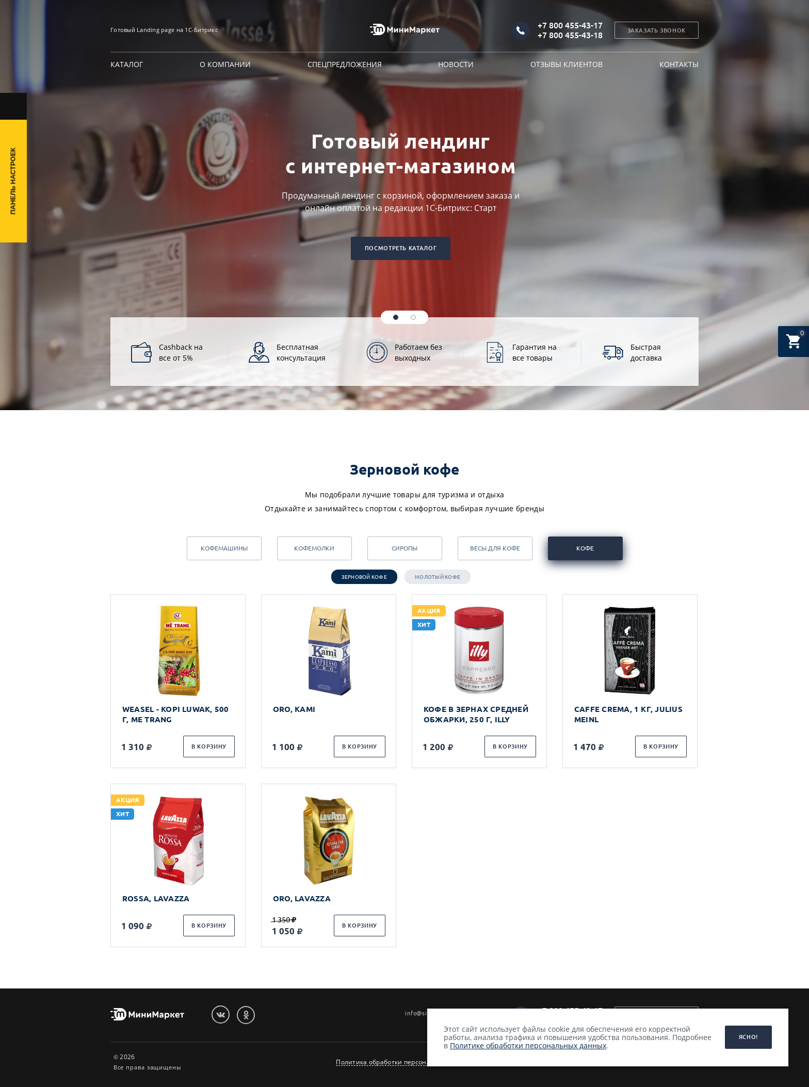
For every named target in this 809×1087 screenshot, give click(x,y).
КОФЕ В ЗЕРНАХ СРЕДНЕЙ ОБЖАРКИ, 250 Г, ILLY (476, 714)
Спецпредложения (345, 64)
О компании (225, 64)
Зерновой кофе (364, 577)
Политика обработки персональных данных (406, 1062)
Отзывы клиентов (566, 64)
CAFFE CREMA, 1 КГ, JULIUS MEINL (628, 714)
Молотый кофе (437, 577)
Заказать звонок (656, 30)
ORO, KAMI (294, 709)
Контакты (679, 64)
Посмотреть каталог (400, 248)
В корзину (208, 746)
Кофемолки (314, 548)
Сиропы (404, 548)
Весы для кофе (495, 548)
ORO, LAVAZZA (302, 898)
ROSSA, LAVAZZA (155, 898)
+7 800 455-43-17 (570, 25)
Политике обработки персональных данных (528, 1045)
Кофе (585, 548)
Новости (456, 64)
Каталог (126, 64)
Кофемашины (224, 548)
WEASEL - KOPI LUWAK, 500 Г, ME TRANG (175, 714)
